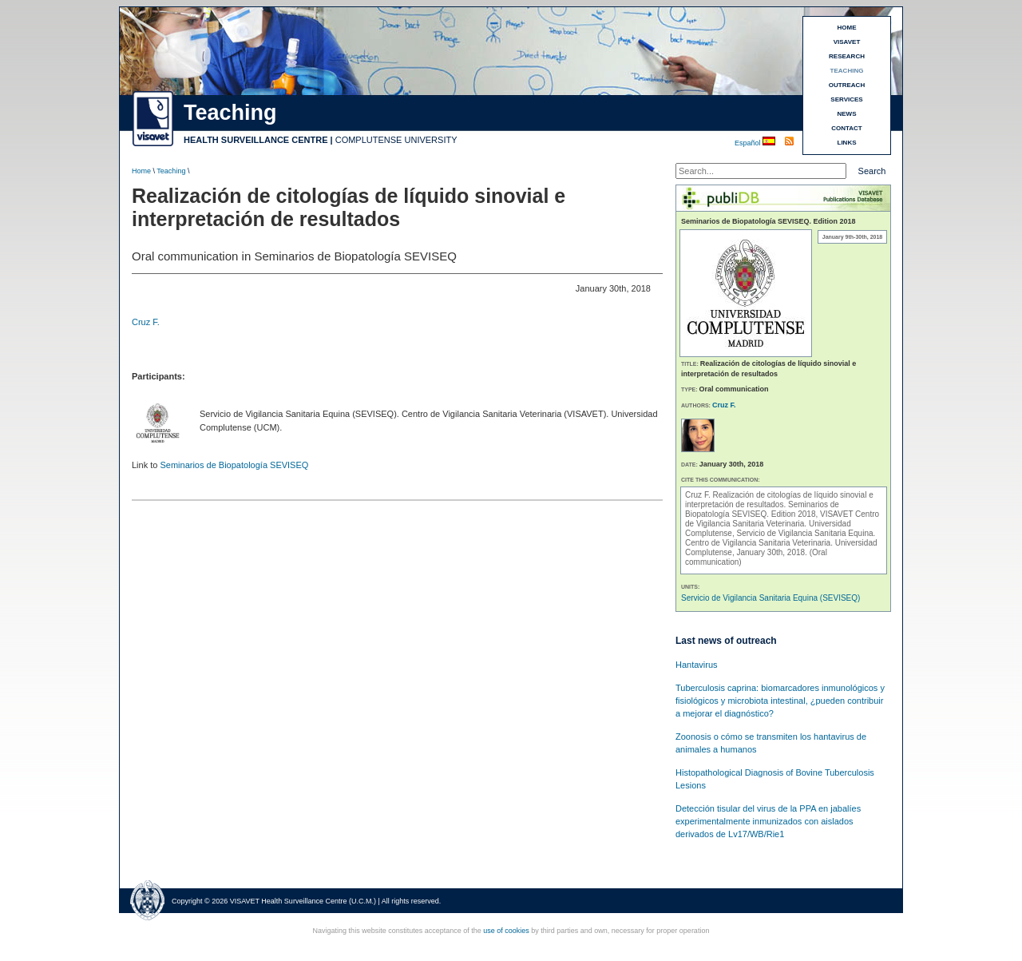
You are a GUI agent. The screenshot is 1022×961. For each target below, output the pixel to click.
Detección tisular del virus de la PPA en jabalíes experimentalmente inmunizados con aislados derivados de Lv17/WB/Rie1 (768, 821)
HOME (847, 27)
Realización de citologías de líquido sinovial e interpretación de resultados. (779, 499)
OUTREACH (847, 85)
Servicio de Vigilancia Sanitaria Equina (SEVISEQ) (770, 598)
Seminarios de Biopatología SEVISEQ (234, 465)
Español (749, 143)
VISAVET (847, 42)
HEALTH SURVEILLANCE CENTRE (256, 140)
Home (141, 171)
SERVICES (846, 99)
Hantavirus (696, 664)
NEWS (847, 113)
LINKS (847, 142)
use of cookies (506, 931)
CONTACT (846, 128)
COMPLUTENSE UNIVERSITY (396, 140)
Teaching (170, 171)
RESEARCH (847, 56)
